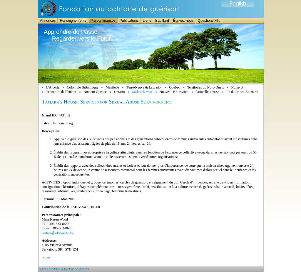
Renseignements (73, 21)
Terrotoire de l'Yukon (61, 92)
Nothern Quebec (95, 92)
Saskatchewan (142, 92)
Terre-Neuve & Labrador (144, 87)
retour (46, 257)
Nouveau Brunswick (174, 92)
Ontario (119, 92)
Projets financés (102, 21)
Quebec (174, 87)
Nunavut (237, 87)
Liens (147, 21)
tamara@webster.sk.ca (57, 233)
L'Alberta (52, 87)
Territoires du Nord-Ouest (205, 87)
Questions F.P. (209, 21)
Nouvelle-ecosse (207, 92)
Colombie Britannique (82, 87)
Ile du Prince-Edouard (241, 92)
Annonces (48, 21)
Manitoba (112, 87)
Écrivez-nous (183, 21)
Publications (129, 21)
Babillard (162, 21)
